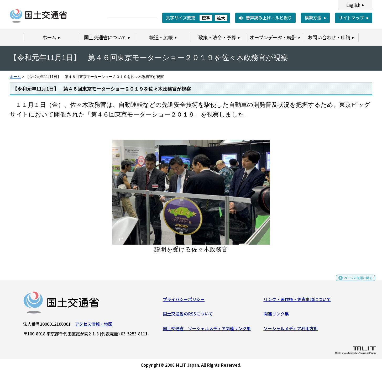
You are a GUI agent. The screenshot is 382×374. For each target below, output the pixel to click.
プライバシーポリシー (184, 301)
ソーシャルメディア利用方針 (291, 330)
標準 (206, 18)
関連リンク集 (276, 316)
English (353, 5)
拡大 (221, 18)
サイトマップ (351, 17)
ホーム (15, 77)
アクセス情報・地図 (93, 326)
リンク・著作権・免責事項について (297, 301)
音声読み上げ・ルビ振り (269, 17)
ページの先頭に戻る (353, 282)
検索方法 (313, 17)
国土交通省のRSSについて (188, 316)
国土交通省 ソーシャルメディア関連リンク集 (207, 330)
